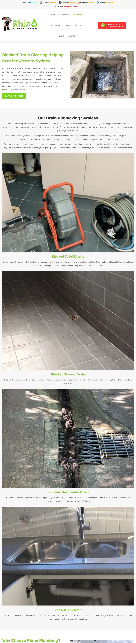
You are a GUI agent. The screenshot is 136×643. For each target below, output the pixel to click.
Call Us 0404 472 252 (14, 96)
